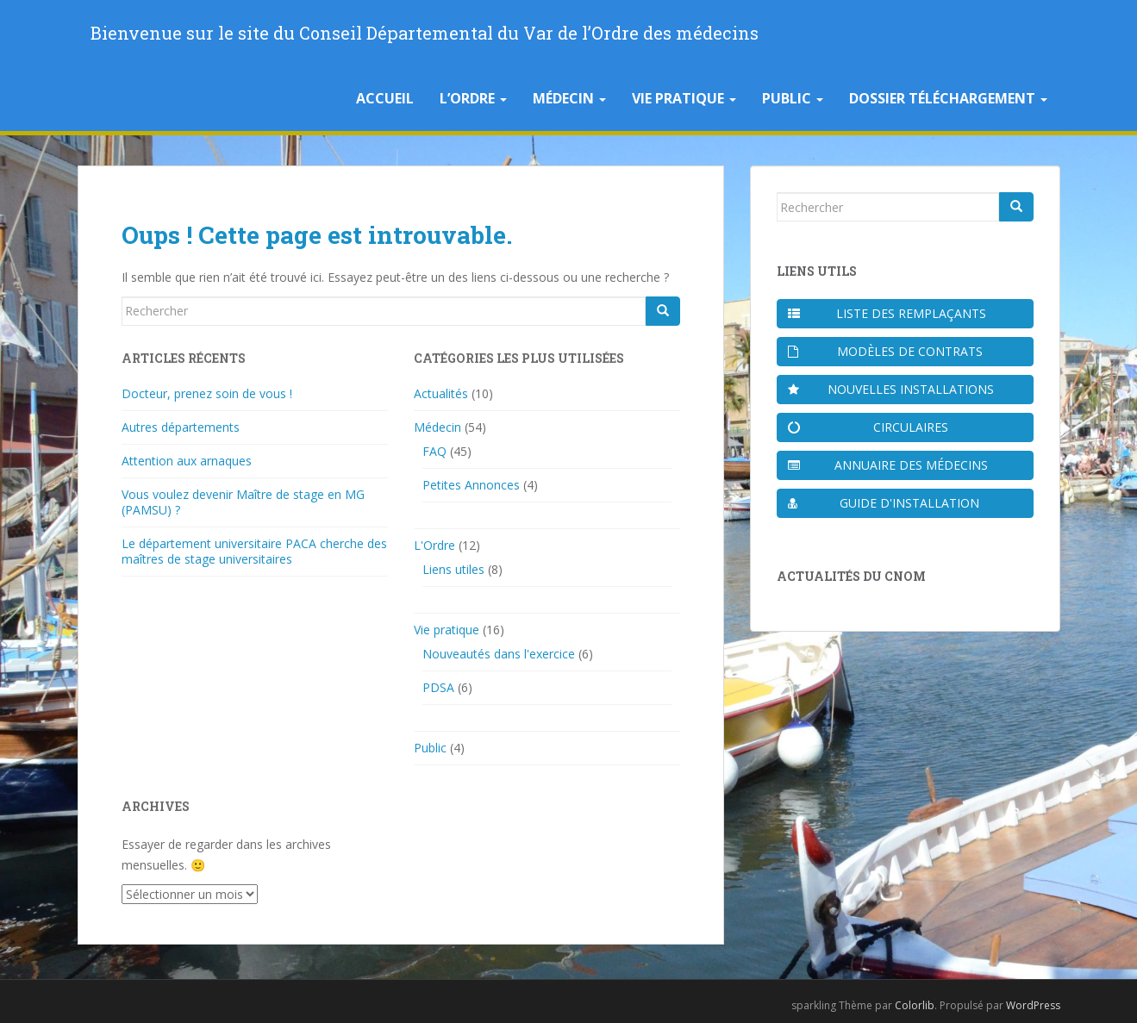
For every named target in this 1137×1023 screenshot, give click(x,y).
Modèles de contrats (886, 351)
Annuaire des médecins (888, 465)
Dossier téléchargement (948, 98)
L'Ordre (434, 545)
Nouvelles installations (891, 389)
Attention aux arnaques (187, 460)
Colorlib (914, 1005)
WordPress (1033, 1005)
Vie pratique (684, 98)
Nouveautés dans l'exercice (498, 654)
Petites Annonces (471, 485)
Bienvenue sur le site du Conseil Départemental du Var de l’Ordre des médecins (425, 33)
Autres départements (181, 427)
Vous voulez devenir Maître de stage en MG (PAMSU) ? (243, 502)
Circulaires (868, 427)
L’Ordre (473, 98)
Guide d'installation (884, 503)
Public (792, 98)
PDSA (438, 687)
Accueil (385, 98)
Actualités (441, 393)
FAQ (434, 451)
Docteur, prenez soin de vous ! (207, 393)
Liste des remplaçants (887, 313)
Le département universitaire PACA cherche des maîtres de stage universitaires (254, 551)
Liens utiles (453, 569)
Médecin (569, 98)
